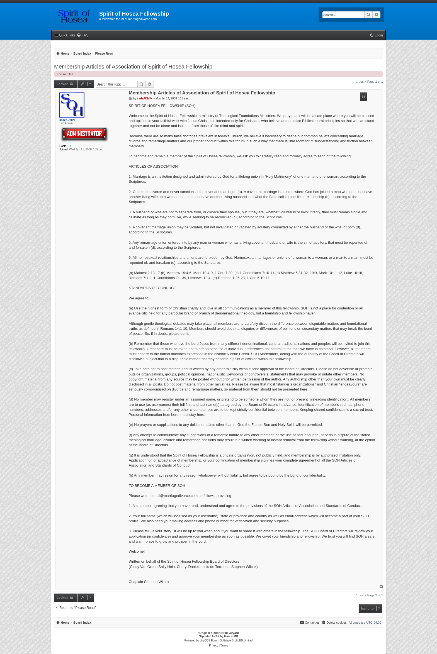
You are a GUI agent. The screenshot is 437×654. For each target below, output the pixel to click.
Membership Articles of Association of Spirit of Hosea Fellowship (133, 66)
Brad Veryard (230, 633)
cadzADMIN (67, 119)
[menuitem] (82, 35)
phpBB (204, 640)
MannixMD (231, 636)
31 (69, 146)
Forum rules (65, 74)
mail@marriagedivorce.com (176, 496)
